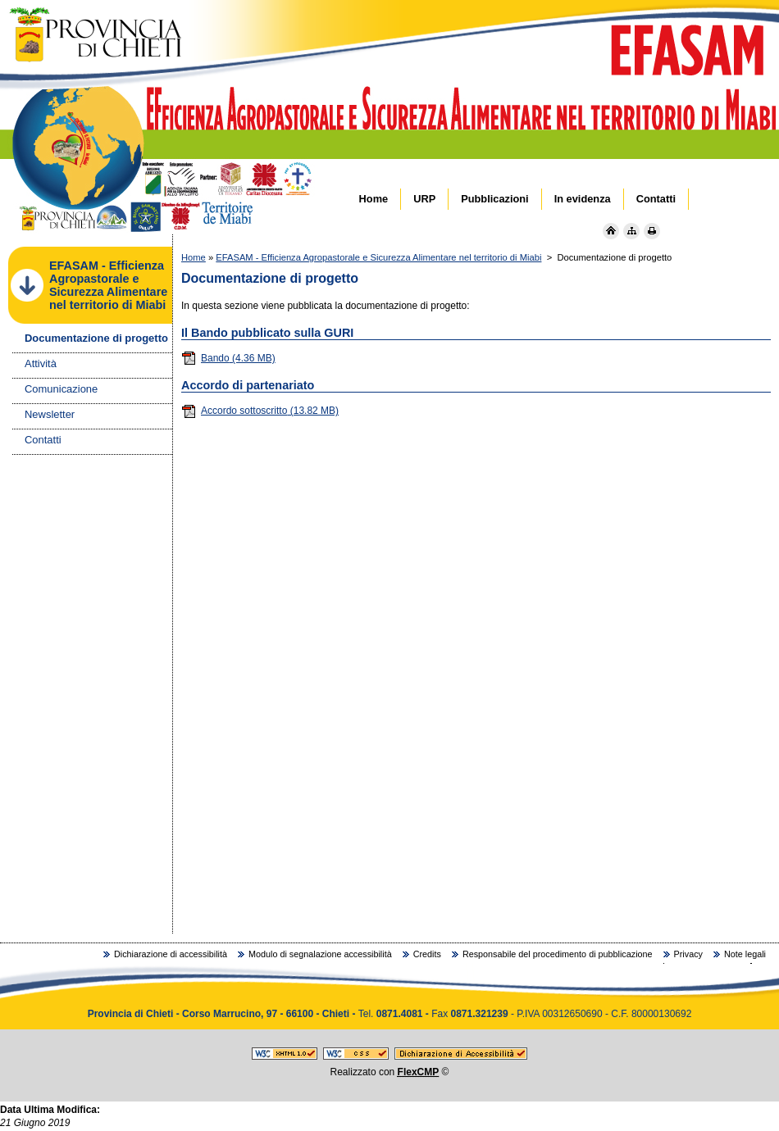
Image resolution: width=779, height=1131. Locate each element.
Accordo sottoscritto (260, 410)
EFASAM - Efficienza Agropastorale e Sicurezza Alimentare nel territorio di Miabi (378, 257)
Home (193, 257)
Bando (228, 358)
